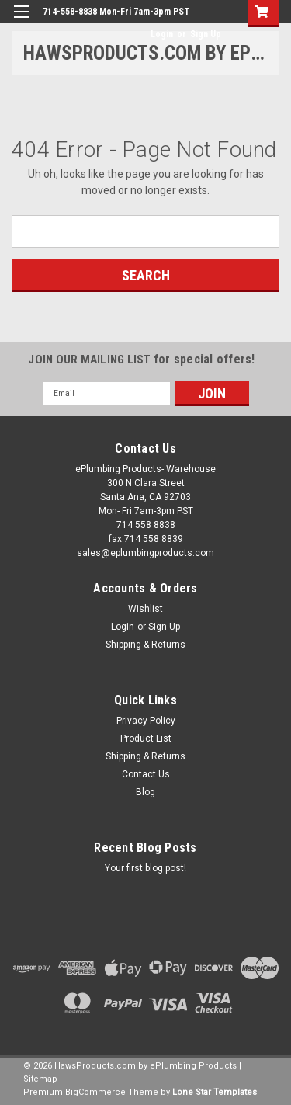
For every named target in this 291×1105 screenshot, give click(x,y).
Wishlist (145, 608)
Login (162, 34)
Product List (145, 738)
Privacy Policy (145, 720)
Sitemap (40, 1079)
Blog (145, 792)
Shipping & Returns (145, 644)
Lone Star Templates (214, 1092)
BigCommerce (95, 1092)
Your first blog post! (145, 868)
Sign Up (205, 34)
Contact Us (146, 774)
